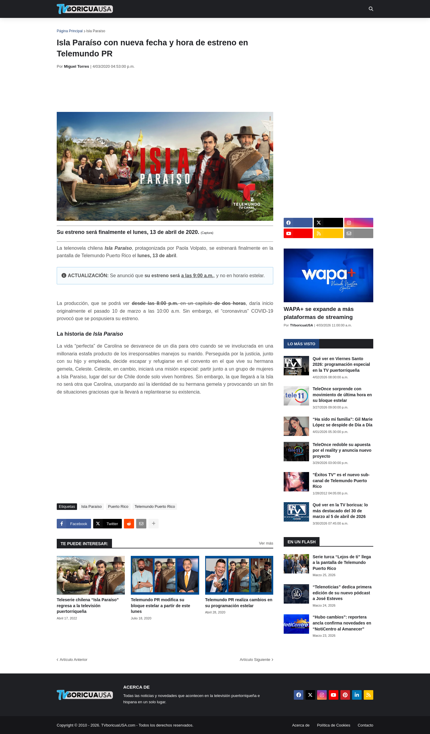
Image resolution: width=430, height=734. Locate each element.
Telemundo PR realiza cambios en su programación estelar (238, 602)
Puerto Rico (118, 506)
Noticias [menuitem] (93, 26)
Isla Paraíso (95, 31)
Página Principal (70, 31)
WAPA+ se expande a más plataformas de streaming (319, 313)
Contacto (365, 725)
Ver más (266, 543)
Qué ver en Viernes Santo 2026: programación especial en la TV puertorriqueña (341, 364)
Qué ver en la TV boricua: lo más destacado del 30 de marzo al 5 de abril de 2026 (340, 510)
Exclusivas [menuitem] (246, 26)
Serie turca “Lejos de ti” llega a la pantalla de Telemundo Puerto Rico (342, 562)
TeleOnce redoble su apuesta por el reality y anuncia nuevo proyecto (342, 450)
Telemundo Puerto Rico (155, 506)
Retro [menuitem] (275, 26)
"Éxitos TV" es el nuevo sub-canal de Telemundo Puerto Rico (341, 480)
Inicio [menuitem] (67, 26)
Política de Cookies (333, 725)
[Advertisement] (165, 90)
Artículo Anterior (73, 659)
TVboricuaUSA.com (118, 725)
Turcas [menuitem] (181, 26)
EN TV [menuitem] (122, 26)
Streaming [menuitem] (211, 26)
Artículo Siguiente (255, 659)
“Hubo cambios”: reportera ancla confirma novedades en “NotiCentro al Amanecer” (342, 623)
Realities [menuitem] (152, 26)
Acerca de (301, 725)
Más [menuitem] (296, 26)
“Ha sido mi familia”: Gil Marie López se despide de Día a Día (343, 422)
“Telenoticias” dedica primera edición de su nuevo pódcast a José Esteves (342, 593)
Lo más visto (301, 344)
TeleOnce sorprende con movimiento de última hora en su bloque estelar (342, 394)
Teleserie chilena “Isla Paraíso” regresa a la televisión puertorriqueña (88, 605)
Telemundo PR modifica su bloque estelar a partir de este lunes (160, 605)
